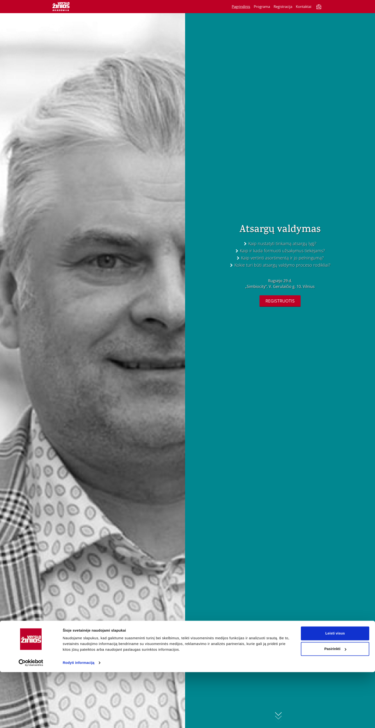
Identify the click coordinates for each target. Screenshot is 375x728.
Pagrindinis (241, 6)
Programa (262, 6)
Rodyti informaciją (78, 719)
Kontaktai (303, 6)
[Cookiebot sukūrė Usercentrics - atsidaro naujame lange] (31, 718)
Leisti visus (335, 689)
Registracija (283, 6)
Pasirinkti (335, 705)
